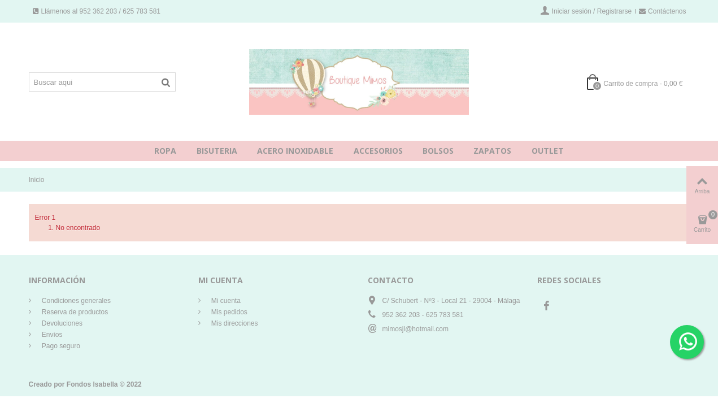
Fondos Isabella (92, 384)
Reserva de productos (74, 312)
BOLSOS (438, 150)
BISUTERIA (217, 150)
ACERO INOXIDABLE (295, 150)
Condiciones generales (75, 301)
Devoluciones (61, 323)
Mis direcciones (234, 323)
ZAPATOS (492, 150)
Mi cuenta (225, 301)
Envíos (51, 335)
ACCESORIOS (378, 150)
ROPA (165, 150)
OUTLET (548, 150)
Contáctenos (662, 11)
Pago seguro (60, 346)
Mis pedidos (228, 312)
